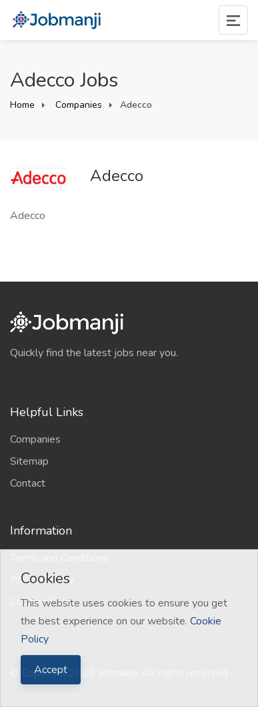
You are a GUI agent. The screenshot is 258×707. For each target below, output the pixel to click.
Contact (27, 483)
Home (22, 105)
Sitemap (29, 461)
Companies (77, 105)
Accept (50, 669)
